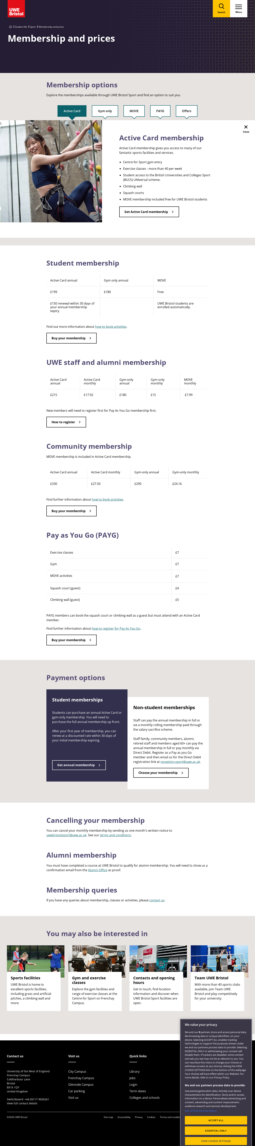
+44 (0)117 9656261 (37, 1099)
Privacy (139, 1117)
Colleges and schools (144, 1097)
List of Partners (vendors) (200, 1123)
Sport (33, 26)
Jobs (132, 1078)
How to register (63, 422)
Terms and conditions (171, 1117)
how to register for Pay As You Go (116, 628)
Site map (108, 1117)
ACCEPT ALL (216, 1133)
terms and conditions (115, 835)
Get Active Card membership (146, 212)
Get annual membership (76, 765)
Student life (21, 26)
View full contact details (22, 1103)
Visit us (73, 1097)
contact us (157, 900)
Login (133, 1084)
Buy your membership (69, 338)
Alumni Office (97, 870)
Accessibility (124, 1117)
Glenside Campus (81, 1084)
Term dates (137, 1091)
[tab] (72, 112)
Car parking (76, 1091)
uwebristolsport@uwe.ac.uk (66, 835)
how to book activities (111, 327)
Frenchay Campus (81, 1078)
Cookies (151, 1117)
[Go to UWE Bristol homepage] (10, 26)
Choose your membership (158, 773)
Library (134, 1071)
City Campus (77, 1071)
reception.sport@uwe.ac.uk (180, 762)
